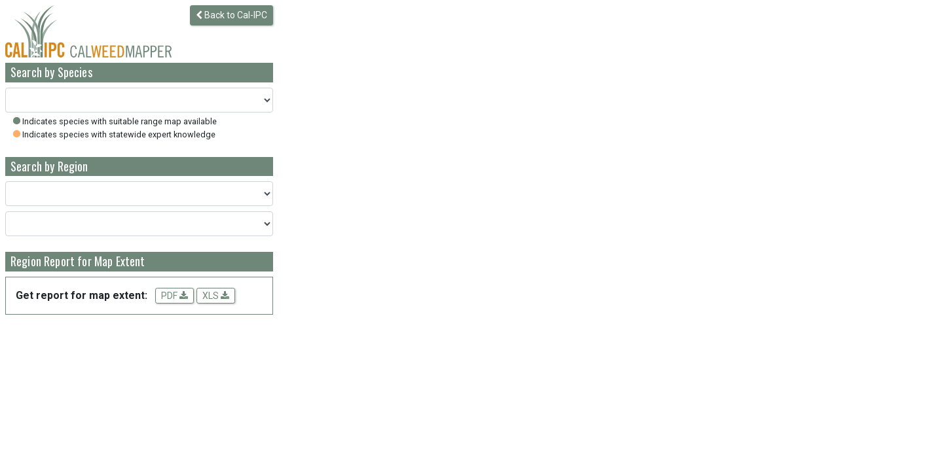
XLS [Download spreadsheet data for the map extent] (215, 295)
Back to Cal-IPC (231, 15)
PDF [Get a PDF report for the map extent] (174, 295)
